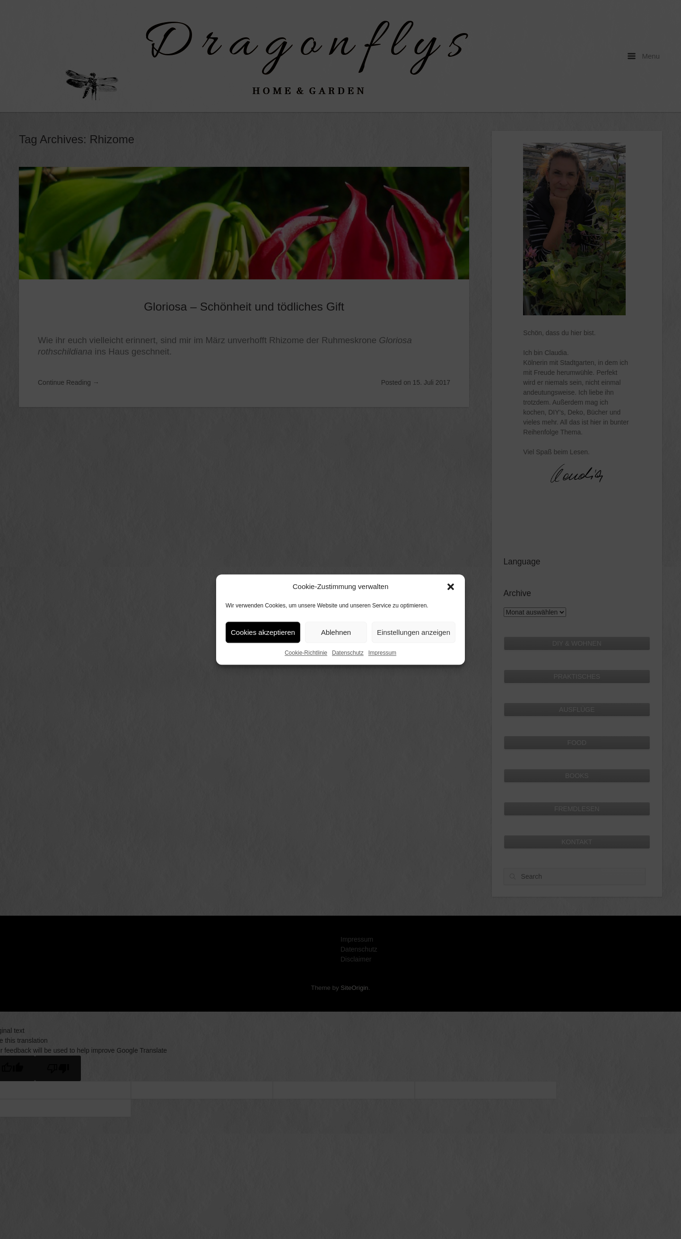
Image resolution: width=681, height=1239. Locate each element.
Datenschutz (348, 653)
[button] (450, 586)
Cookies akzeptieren (263, 632)
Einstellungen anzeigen (413, 632)
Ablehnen (336, 632)
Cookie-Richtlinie (306, 653)
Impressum (382, 653)
